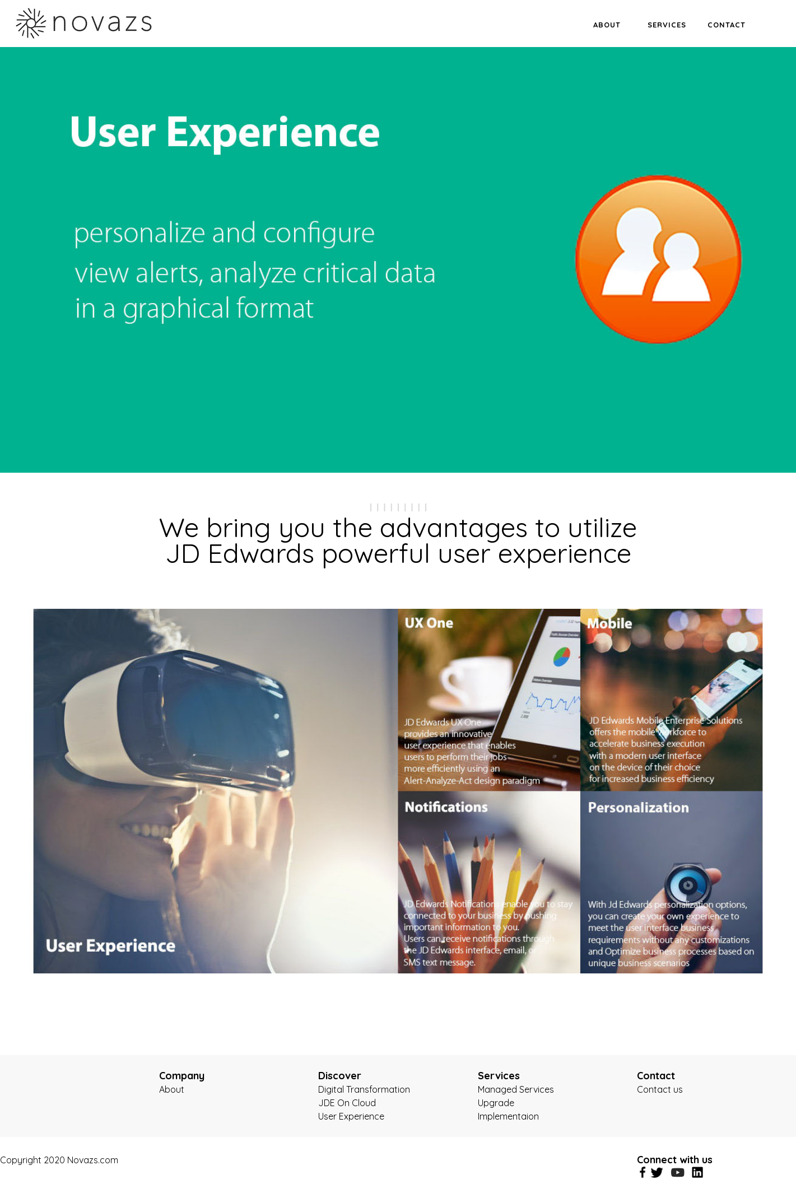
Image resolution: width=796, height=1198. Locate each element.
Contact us (660, 1089)
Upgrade (496, 1102)
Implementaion (508, 1116)
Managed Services (516, 1089)
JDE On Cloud (347, 1102)
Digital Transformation (364, 1089)
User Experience (351, 1116)
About (171, 1089)
